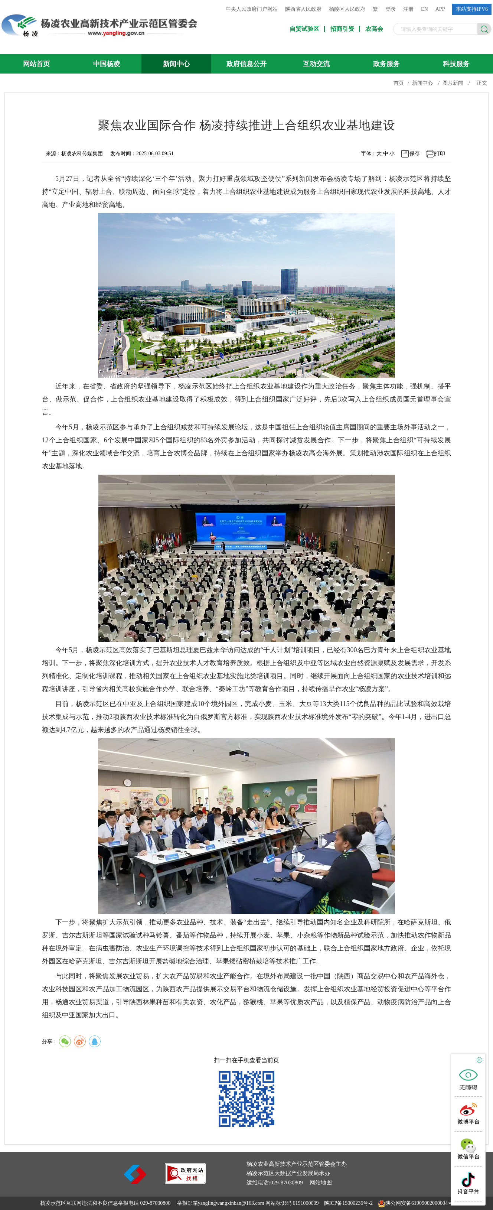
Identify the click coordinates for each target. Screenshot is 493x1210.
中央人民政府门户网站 (252, 9)
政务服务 (386, 64)
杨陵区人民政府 (347, 9)
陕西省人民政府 (303, 9)
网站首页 (36, 64)
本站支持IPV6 (472, 9)
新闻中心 (176, 64)
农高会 (374, 29)
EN (424, 9)
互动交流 (316, 64)
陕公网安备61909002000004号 (419, 1203)
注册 (408, 9)
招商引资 (342, 29)
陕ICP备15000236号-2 (348, 1203)
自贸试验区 (304, 29)
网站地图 (321, 1182)
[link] (185, 1181)
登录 (390, 9)
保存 (414, 153)
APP (440, 9)
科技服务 (456, 64)
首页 (399, 83)
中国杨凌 (106, 64)
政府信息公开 (246, 64)
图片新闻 (453, 83)
